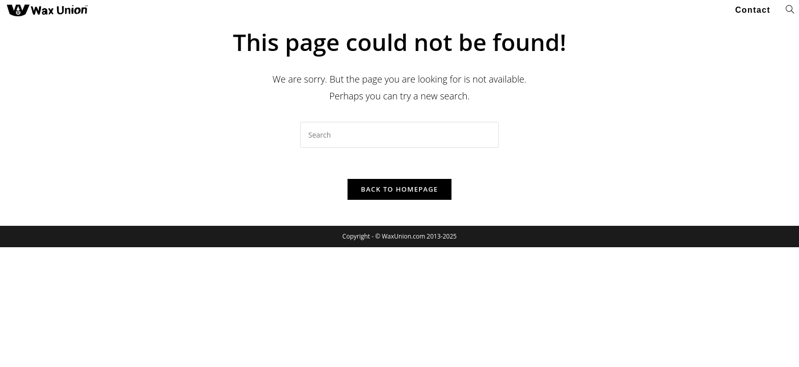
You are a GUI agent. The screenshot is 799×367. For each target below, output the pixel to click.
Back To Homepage (399, 189)
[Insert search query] (399, 135)
